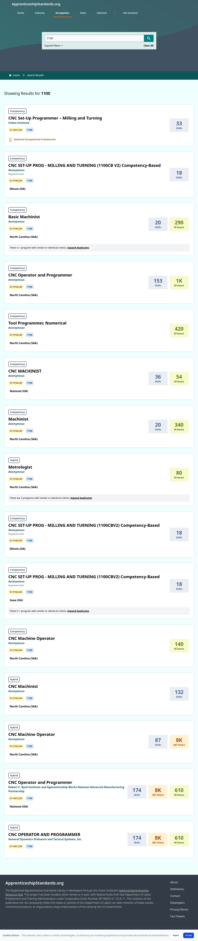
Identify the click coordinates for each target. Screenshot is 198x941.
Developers (177, 903)
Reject (176, 935)
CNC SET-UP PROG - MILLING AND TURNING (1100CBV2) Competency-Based (84, 525)
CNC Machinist (23, 686)
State (83, 12)
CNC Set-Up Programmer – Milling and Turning (55, 118)
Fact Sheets (177, 916)
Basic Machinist (24, 216)
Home (20, 12)
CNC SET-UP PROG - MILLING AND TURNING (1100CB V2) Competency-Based (84, 165)
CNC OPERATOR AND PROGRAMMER (44, 834)
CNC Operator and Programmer (40, 275)
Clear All (149, 45)
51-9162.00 (16, 180)
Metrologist (20, 467)
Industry (40, 12)
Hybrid (14, 460)
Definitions (177, 889)
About (174, 882)
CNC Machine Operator (31, 638)
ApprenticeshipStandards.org (34, 883)
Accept (188, 935)
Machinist (18, 419)
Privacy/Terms (179, 909)
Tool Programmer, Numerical (37, 323)
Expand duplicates (78, 247)
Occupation (62, 12)
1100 (29, 129)
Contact (175, 896)
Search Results (35, 75)
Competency (17, 111)
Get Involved (130, 12)
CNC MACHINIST (24, 371)
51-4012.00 (16, 129)
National (102, 12)
